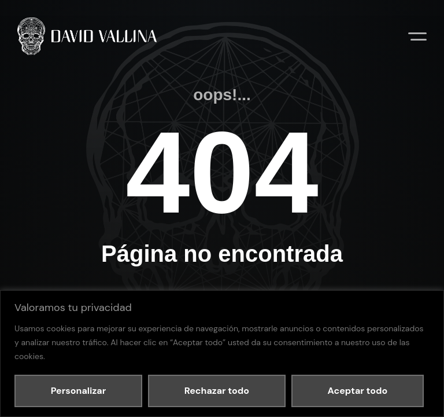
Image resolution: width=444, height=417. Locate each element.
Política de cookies (175, 279)
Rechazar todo (216, 391)
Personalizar (78, 391)
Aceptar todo (357, 391)
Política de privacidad (112, 279)
